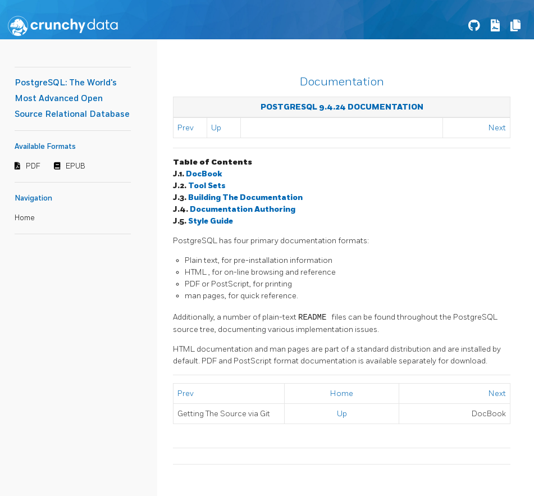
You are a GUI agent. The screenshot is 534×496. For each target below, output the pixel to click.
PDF (33, 166)
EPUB (75, 166)
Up (216, 128)
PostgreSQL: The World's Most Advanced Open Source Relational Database (72, 99)
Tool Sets (207, 185)
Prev (185, 128)
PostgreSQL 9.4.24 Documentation (342, 107)
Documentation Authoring (242, 209)
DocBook (204, 174)
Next (497, 128)
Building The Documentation (245, 197)
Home (25, 217)
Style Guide (210, 221)
